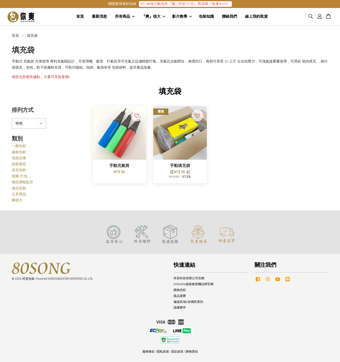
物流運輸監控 (22, 183)
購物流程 (180, 290)
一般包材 (19, 147)
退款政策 (177, 352)
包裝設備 (19, 159)
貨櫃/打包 (19, 177)
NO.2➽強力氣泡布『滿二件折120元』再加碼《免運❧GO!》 (185, 4)
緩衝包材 (19, 152)
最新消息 (99, 17)
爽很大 (17, 201)
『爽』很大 (153, 17)
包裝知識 (206, 17)
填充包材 (19, 171)
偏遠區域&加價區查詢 (188, 302)
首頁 (80, 17)
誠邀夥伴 (180, 308)
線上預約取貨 (256, 17)
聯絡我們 (229, 17)
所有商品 (125, 17)
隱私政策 (163, 352)
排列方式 (23, 110)
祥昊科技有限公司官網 (189, 279)
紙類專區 (19, 164)
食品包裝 (19, 189)
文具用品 (19, 195)
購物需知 (192, 352)
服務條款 (148, 352)
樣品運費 (180, 296)
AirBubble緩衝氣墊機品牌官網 (193, 285)
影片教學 (182, 17)
